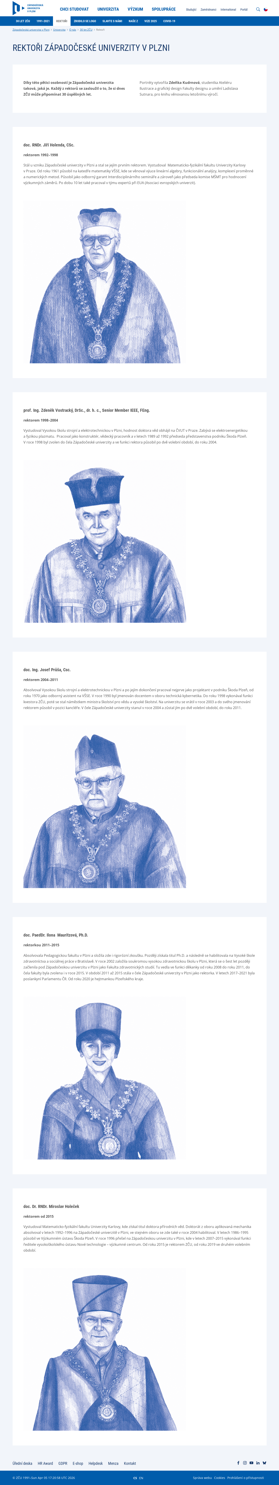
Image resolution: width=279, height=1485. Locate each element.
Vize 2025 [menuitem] (150, 21)
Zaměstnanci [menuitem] (208, 9)
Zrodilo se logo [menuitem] (85, 21)
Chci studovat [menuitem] (74, 9)
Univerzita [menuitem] (108, 9)
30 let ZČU (86, 30)
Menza (113, 1463)
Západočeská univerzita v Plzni (31, 30)
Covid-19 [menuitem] (169, 21)
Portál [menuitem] (244, 9)
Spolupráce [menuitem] (164, 9)
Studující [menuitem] (191, 9)
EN (141, 1478)
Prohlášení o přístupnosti (245, 1478)
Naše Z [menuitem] (133, 21)
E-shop (78, 1463)
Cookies (219, 1478)
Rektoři (100, 30)
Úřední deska (22, 1463)
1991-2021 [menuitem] (43, 21)
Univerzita (59, 30)
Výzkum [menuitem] (135, 9)
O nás (72, 30)
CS (135, 1478)
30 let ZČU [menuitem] (23, 21)
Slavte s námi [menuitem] (112, 21)
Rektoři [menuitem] (61, 21)
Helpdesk (96, 1463)
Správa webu (202, 1478)
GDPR (62, 1463)
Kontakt (130, 1463)
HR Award (45, 1463)
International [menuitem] (228, 9)
